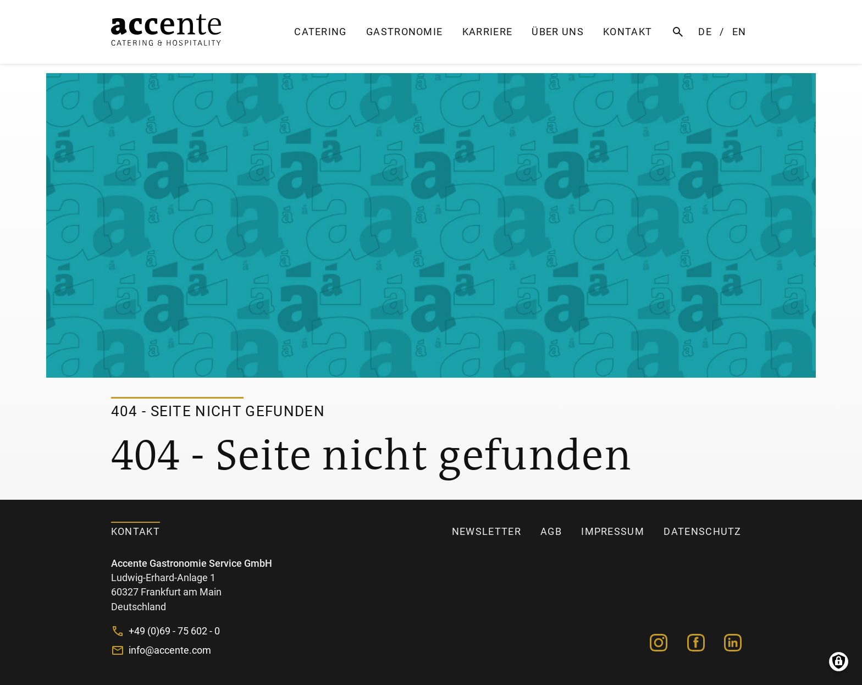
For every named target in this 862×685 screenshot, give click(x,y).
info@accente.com (170, 650)
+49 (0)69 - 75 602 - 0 (174, 631)
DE (705, 31)
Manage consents (838, 661)
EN (739, 31)
